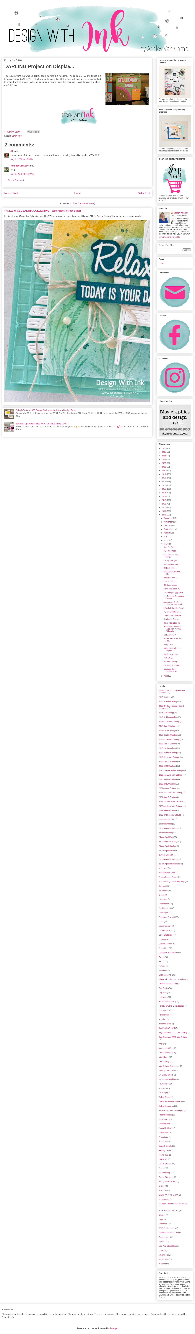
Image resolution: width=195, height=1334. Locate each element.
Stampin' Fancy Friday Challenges (173, 1204)
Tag (160, 1219)
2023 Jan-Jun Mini (166, 819)
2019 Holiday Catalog (168, 753)
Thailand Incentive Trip (168, 1233)
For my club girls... (171, 561)
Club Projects (164, 930)
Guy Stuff (163, 993)
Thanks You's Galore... (172, 615)
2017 (164, 482)
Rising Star (163, 1155)
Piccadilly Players (166, 1128)
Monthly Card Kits (166, 1070)
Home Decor (164, 1015)
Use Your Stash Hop (167, 1246)
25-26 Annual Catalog (168, 859)
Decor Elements (165, 944)
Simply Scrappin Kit (167, 1181)
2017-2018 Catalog (167, 730)
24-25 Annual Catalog (168, 841)
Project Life (163, 1133)
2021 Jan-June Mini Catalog (170, 793)
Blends (162, 895)
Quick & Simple (165, 1146)
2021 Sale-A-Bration (167, 797)
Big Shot (162, 890)
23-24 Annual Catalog (168, 828)
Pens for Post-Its (170, 578)
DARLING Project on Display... (172, 649)
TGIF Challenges (166, 1228)
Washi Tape (163, 1259)
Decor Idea (163, 948)
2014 (164, 493)
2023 (164, 459)
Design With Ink (181, 213)
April (166, 676)
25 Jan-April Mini (166, 850)
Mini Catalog (164, 1061)
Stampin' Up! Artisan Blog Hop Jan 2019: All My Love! (41, 424)
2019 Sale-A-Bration (167, 762)
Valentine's (163, 1255)
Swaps (161, 1215)
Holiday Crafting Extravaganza (171, 1006)
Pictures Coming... (171, 661)
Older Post (144, 193)
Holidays (162, 1010)
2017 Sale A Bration (167, 726)
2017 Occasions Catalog (169, 721)
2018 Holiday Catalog (168, 735)
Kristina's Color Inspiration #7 (170, 670)
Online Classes (165, 1097)
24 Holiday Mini (165, 833)
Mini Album (163, 1057)
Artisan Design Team (167, 877)
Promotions (163, 1137)
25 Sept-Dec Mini (166, 855)
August (167, 533)
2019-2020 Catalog (167, 766)
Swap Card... (168, 644)
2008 (164, 515)
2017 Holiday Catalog (168, 717)
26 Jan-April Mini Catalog (169, 864)
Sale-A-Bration (165, 1164)
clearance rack (165, 926)
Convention (163, 939)
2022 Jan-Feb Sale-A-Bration (171, 802)
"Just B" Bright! (169, 581)
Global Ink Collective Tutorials (171, 979)
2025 (164, 452)
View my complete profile (169, 237)
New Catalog (164, 1084)
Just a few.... (168, 658)
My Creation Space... (172, 612)
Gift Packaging (165, 975)
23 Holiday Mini (165, 824)
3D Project (17, 136)
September (169, 529)
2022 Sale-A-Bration (167, 810)
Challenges (163, 913)
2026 (164, 448)
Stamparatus (164, 1199)
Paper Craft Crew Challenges (171, 1110)
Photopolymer (164, 1124)
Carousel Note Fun (171, 665)
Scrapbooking (164, 1173)
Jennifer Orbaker (19, 166)
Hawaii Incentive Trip (167, 1001)
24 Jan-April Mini (166, 837)
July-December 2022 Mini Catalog (173, 1037)
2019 (164, 474)
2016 (164, 485)
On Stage (163, 1093)
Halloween (163, 997)
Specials (162, 1190)
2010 (164, 507)
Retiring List (164, 1150)
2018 (164, 478)
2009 (164, 511)
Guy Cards (163, 988)
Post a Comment (16, 180)
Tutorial (162, 1241)
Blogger (114, 1328)
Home (77, 193)
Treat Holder (164, 1237)
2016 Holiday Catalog (168, 701)
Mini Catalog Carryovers (169, 1066)
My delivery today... (171, 654)
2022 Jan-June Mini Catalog (170, 806)
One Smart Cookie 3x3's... (171, 556)
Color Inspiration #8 (171, 623)
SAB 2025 (163, 1159)
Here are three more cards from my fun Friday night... (172, 628)
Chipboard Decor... (171, 619)
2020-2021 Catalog (167, 784)
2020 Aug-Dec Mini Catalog (170, 770)
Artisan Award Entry (167, 873)
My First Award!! (170, 551)
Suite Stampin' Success (169, 1210)
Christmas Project (166, 917)
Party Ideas (163, 1119)
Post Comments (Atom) (84, 203)
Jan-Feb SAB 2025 (167, 1028)
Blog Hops (163, 899)
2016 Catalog (164, 697)
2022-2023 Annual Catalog (170, 815)
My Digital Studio (166, 1075)
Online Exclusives (166, 1106)
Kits (160, 1044)
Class (161, 921)
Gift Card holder (170, 585)
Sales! (161, 1168)
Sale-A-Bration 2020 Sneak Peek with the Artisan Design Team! (46, 410)
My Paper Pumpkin (167, 1079)
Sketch (162, 1186)
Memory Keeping (166, 1053)
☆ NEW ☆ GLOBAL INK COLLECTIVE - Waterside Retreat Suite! (42, 210)
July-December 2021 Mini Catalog (173, 1032)
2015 (164, 489)
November (168, 522)
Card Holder (164, 904)
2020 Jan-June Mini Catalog (170, 775)
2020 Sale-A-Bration (167, 779)
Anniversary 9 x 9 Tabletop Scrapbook (172, 603)
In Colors (162, 1019)
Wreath (162, 1264)
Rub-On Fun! (168, 547)
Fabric (161, 961)
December (168, 518)
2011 (164, 504)
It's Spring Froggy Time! (173, 592)
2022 (164, 463)
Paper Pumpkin (165, 1115)
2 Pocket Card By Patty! (173, 608)
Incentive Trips (165, 1024)
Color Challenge (165, 935)
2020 (164, 470)
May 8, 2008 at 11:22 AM (22, 174)
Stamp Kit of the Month (168, 1195)
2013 (164, 496)
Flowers (162, 966)
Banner (162, 886)
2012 (164, 500)
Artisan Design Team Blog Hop (171, 881)
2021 (164, 467)
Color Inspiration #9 (171, 589)
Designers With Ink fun (168, 953)
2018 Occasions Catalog (169, 739)
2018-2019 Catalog (167, 748)
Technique (163, 1224)
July (166, 537)
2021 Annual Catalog (167, 788)
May (166, 544)
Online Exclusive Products (170, 1101)
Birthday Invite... (170, 568)
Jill (11, 151)
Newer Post (11, 193)
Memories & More (166, 1048)
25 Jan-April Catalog (167, 846)
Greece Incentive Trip (168, 984)
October (167, 525)
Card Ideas (163, 908)
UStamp (162, 1250)
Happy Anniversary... (172, 564)
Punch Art (163, 1141)
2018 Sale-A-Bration (167, 744)
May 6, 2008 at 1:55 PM (21, 159)
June (166, 540)
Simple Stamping (166, 1177)
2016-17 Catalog (166, 713)
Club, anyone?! (169, 635)
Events (162, 957)
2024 (164, 456)
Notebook (163, 1088)
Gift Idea (162, 970)
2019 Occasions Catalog (169, 757)
